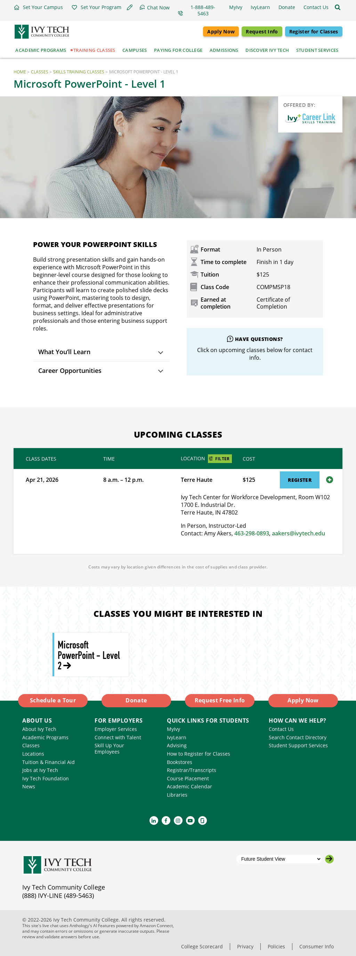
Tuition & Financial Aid (48, 762)
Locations (33, 753)
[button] (38, 7)
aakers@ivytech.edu (298, 533)
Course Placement (188, 778)
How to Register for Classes (198, 753)
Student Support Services (298, 745)
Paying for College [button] (178, 50)
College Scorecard (202, 946)
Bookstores (179, 762)
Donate (136, 700)
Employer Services (116, 729)
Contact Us (281, 729)
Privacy (245, 946)
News (28, 786)
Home (20, 72)
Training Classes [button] (94, 50)
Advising (177, 745)
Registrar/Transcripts (191, 770)
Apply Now (221, 31)
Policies (276, 946)
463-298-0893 (251, 533)
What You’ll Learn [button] (64, 352)
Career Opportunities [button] (70, 370)
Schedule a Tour (53, 700)
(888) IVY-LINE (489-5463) (58, 895)
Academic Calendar (189, 786)
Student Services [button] (317, 50)
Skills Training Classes (78, 72)
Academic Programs (45, 737)
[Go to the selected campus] (329, 859)
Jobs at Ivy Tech (40, 770)
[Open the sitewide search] (337, 7)
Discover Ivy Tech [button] (267, 50)
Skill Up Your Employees (109, 748)
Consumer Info (316, 946)
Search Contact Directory (297, 737)
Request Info (262, 31)
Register (300, 480)
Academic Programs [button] (40, 50)
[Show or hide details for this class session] (329, 479)
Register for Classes (313, 31)
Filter (222, 459)
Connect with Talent (118, 737)
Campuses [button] (134, 50)
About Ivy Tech (39, 729)
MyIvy (173, 729)
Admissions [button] (224, 50)
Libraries (177, 794)
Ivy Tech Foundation (45, 778)
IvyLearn (176, 737)
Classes (39, 72)
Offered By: (299, 105)
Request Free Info (220, 700)
